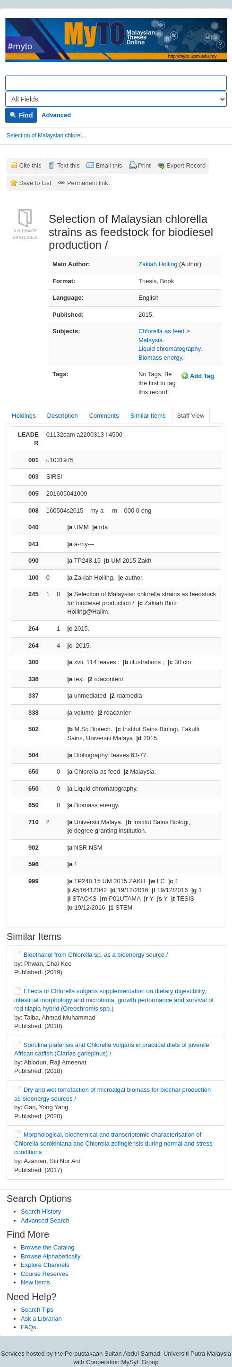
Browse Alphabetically (50, 1256)
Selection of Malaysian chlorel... (46, 135)
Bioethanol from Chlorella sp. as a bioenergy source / (96, 954)
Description (62, 415)
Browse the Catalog (47, 1247)
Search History (41, 1211)
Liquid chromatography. (170, 348)
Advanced (56, 114)
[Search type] (116, 99)
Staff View (191, 415)
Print (144, 165)
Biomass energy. (161, 357)
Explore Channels (45, 1264)
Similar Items (147, 415)
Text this (68, 165)
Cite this (30, 165)
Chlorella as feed (161, 331)
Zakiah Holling (157, 264)
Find (21, 115)
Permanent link (87, 182)
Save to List (35, 182)
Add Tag (197, 376)
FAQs (28, 1327)
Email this (108, 165)
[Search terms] (116, 83)
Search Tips (37, 1309)
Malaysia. (151, 340)
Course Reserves (44, 1273)
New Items (35, 1282)
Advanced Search (45, 1220)
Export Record (186, 165)
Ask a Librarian (41, 1318)
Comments (104, 415)
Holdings (24, 415)
